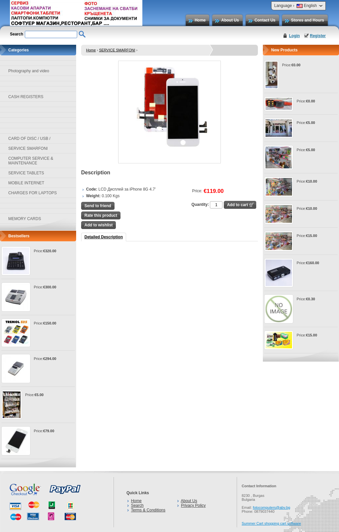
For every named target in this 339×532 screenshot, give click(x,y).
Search (137, 505)
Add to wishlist (98, 225)
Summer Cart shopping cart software (271, 523)
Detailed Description (103, 237)
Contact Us (265, 20)
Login (294, 35)
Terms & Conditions (148, 510)
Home (200, 20)
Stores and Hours (307, 20)
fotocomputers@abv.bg (271, 507)
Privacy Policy (193, 505)
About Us (230, 20)
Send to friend (97, 206)
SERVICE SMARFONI (117, 50)
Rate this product (100, 215)
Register (318, 35)
